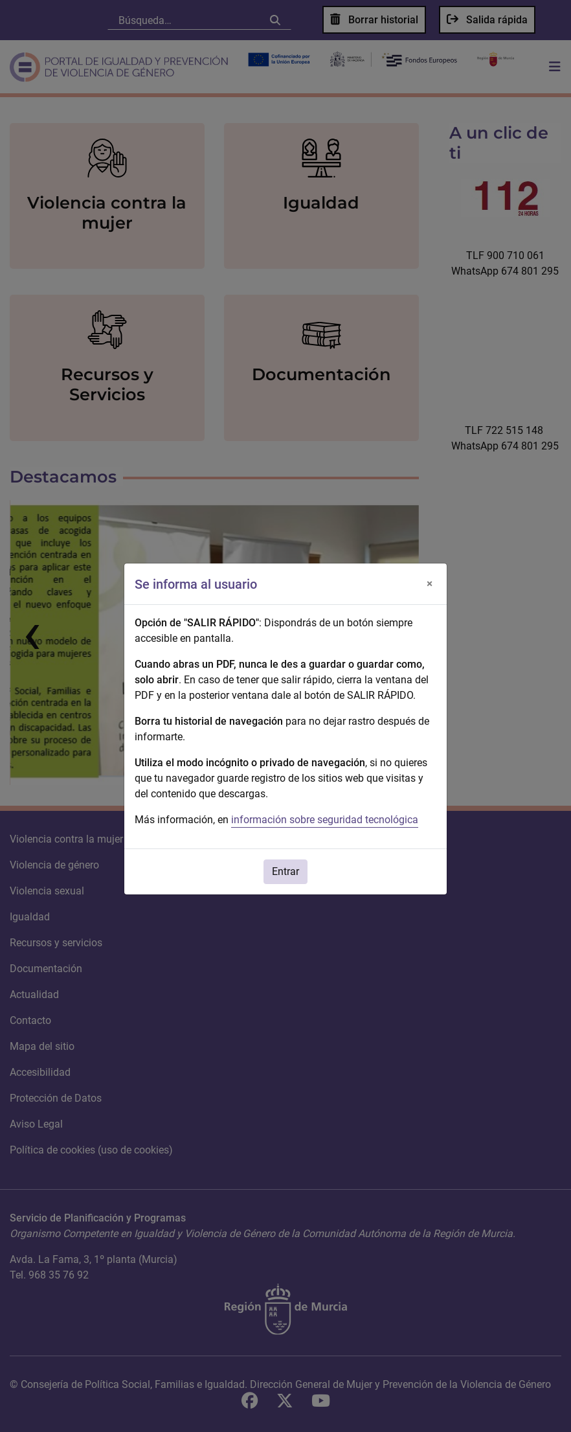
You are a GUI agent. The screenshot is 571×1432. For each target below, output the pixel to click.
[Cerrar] (429, 584)
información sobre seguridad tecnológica (324, 819)
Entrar (285, 871)
